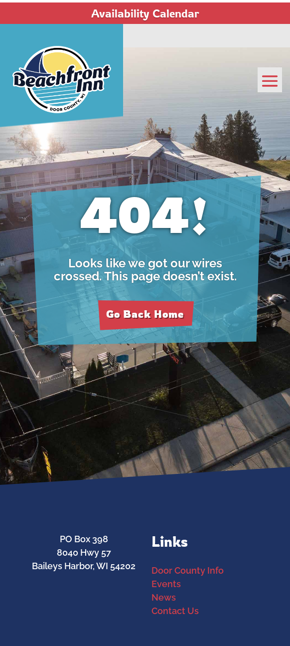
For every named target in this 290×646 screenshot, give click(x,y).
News (163, 597)
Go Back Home (145, 314)
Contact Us (175, 611)
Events (166, 584)
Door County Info (187, 570)
